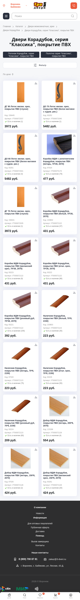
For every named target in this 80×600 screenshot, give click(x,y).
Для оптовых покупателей (40, 523)
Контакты (39, 545)
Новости (40, 513)
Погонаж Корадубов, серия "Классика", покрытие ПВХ (21, 54)
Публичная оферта (40, 527)
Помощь (40, 535)
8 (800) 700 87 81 (28, 559)
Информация (40, 517)
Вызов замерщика (40, 541)
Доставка (39, 531)
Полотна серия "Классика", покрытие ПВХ (59, 54)
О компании (40, 507)
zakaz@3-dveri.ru (57, 559)
